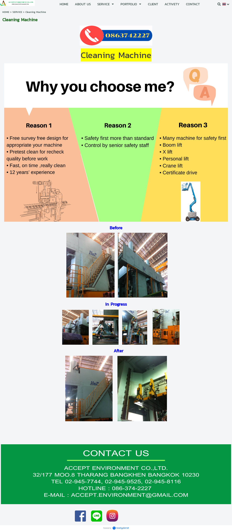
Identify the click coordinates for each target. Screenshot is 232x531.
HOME (5, 12)
